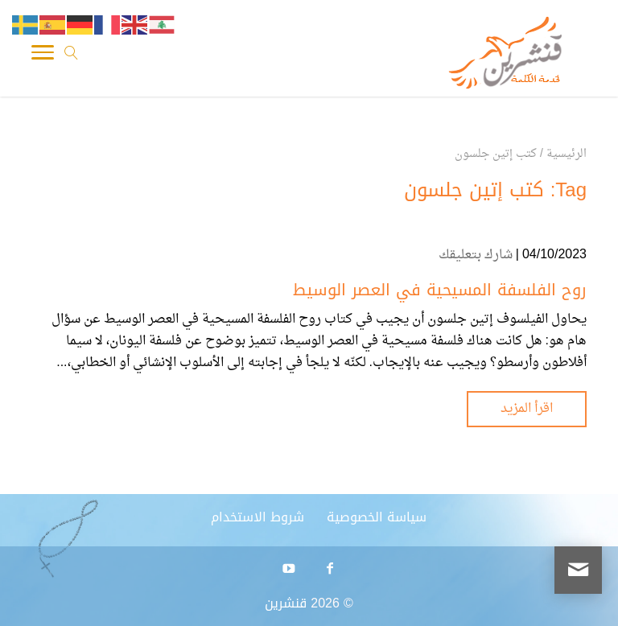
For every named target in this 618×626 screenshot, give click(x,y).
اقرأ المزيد (527, 409)
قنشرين (286, 603)
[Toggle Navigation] (42, 56)
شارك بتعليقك (476, 255)
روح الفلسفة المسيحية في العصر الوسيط (440, 289)
